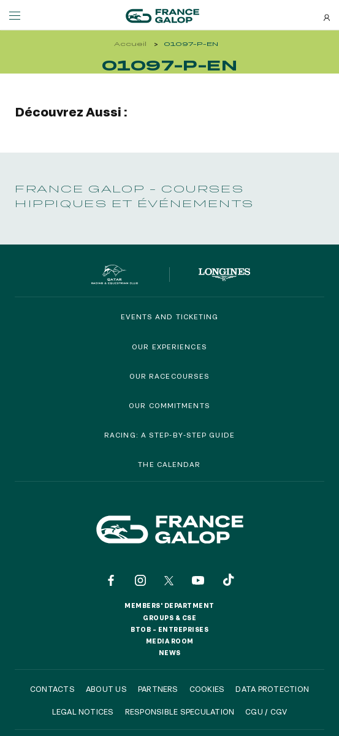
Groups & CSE (169, 617)
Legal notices (83, 711)
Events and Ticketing (170, 317)
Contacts (52, 689)
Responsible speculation (180, 711)
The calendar (169, 464)
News (170, 652)
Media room (170, 641)
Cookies (207, 689)
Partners (158, 689)
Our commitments (169, 405)
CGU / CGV (266, 711)
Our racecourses (169, 376)
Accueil (130, 43)
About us (106, 689)
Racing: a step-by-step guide (169, 435)
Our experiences (169, 347)
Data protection (272, 689)
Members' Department (169, 605)
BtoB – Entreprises (169, 629)
